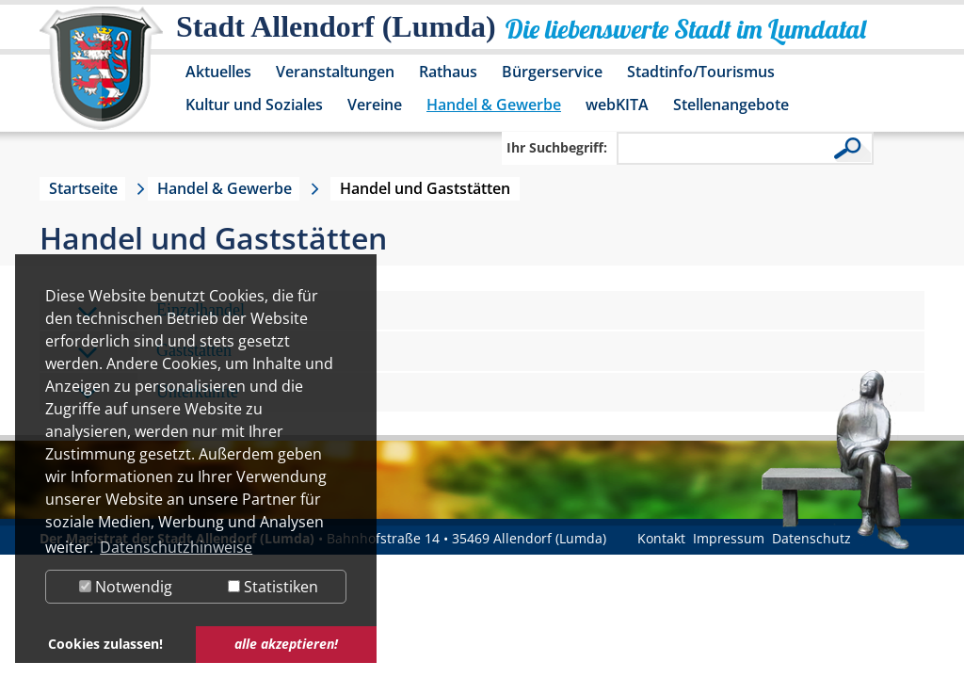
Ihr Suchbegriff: (556, 147)
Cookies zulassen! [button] (105, 644)
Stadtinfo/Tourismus (701, 71)
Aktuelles (218, 71)
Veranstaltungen (335, 71)
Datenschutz (811, 538)
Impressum (728, 538)
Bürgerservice (552, 71)
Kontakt (661, 538)
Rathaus (448, 71)
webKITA (617, 104)
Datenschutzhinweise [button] (176, 547)
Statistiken (273, 586)
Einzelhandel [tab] (161, 311)
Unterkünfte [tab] (157, 393)
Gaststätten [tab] (154, 352)
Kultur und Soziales (254, 104)
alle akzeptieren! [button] (286, 644)
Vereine (374, 104)
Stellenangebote (731, 104)
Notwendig (125, 586)
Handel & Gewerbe (493, 104)
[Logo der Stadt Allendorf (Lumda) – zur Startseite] (101, 77)
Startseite (83, 188)
